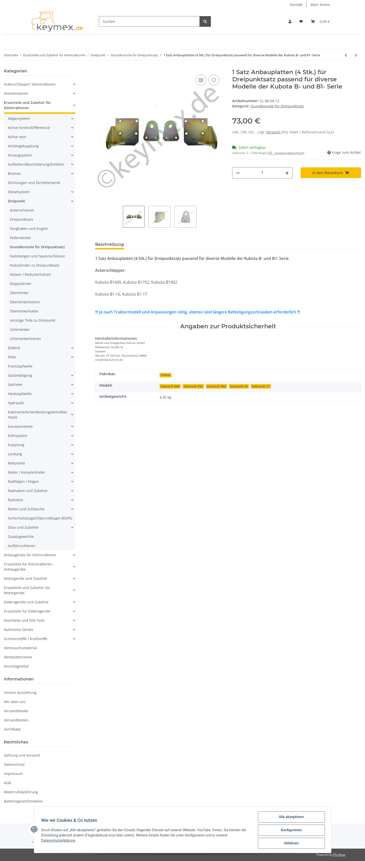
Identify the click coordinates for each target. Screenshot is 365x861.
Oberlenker (19, 292)
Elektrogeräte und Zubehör (26, 602)
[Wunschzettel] (301, 21)
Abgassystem (19, 118)
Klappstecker (20, 283)
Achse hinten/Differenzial (29, 127)
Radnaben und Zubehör (28, 490)
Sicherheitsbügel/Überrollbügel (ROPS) (40, 518)
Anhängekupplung (23, 146)
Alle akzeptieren (290, 818)
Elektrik (14, 347)
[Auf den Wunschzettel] (213, 80)
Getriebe (15, 384)
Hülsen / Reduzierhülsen (30, 274)
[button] (289, 21)
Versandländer (16, 710)
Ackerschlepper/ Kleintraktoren (30, 84)
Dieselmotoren (16, 93)
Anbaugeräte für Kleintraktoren (30, 555)
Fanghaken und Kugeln (29, 228)
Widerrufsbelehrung (21, 792)
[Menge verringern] (237, 173)
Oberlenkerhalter (24, 311)
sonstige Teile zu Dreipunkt (32, 320)
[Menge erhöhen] (286, 173)
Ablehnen (290, 843)
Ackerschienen (22, 210)
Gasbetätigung (20, 375)
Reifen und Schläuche (26, 509)
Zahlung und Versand (22, 755)
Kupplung (16, 444)
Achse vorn (17, 136)
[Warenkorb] (320, 21)
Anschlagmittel (16, 666)
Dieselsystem (19, 191)
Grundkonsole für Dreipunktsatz (277, 106)
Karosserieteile (20, 426)
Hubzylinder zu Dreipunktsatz (34, 265)
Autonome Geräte (18, 629)
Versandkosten (16, 720)
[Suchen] (149, 21)
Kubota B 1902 (216, 386)
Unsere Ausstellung (20, 692)
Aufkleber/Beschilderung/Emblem (36, 164)
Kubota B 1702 (193, 386)
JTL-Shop (339, 855)
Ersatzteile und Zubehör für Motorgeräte (27, 590)
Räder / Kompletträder (26, 472)
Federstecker (20, 237)
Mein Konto (320, 4)
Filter (12, 357)
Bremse (14, 173)
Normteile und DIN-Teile (24, 620)
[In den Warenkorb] (331, 172)
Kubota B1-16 (239, 386)
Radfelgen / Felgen (23, 481)
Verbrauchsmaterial (20, 648)
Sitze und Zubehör (23, 527)
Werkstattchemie (18, 657)
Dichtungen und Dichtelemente (34, 182)
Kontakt (296, 4)
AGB (7, 782)
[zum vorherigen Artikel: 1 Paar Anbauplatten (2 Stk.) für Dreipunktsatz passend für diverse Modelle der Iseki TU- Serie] (346, 55)
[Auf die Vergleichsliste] (201, 80)
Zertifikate (12, 729)
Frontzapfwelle (20, 366)
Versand (273, 132)
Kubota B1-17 (260, 386)
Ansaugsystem (20, 155)
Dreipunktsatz (21, 219)
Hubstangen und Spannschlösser (37, 256)
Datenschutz (14, 764)
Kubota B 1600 (170, 386)
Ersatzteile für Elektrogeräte (27, 611)
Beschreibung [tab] (109, 244)
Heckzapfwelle (20, 393)
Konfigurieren (290, 830)
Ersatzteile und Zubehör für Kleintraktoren (27, 105)
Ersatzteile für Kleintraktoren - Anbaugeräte (29, 567)
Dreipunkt (16, 201)
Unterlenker (20, 329)
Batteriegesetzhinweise (23, 801)
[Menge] (262, 173)
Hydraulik (16, 402)
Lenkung (15, 454)
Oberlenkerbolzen (25, 302)
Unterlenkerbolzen (25, 338)
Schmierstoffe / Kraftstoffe (25, 638)
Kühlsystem (17, 435)
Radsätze (15, 499)
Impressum (13, 773)
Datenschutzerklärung (59, 841)
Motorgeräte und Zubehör (25, 578)
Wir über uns (15, 701)
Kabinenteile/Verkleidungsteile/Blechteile (37, 415)
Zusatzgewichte (21, 536)
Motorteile (16, 463)
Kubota (165, 375)
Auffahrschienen (21, 545)
